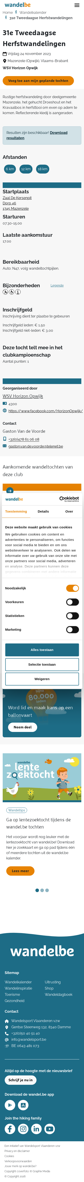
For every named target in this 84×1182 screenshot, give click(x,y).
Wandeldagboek (58, 994)
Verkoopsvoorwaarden (18, 1161)
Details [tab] (43, 511)
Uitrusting (53, 982)
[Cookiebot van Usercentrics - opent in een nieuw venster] (60, 499)
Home (8, 12)
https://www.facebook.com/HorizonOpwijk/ (46, 411)
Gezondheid (14, 1001)
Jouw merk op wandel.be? (20, 1166)
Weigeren (42, 679)
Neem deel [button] (23, 727)
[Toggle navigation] (77, 5)
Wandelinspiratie (18, 988)
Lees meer (20, 871)
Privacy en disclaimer (17, 1151)
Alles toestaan (42, 650)
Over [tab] (69, 511)
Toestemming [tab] (16, 511)
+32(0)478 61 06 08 (24, 439)
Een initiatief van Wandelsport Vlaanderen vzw (32, 1146)
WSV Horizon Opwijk (23, 396)
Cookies (9, 1156)
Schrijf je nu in (21, 1080)
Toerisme (12, 994)
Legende (57, 285)
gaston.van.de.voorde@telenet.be (36, 446)
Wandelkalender (32, 12)
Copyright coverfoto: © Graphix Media (27, 1171)
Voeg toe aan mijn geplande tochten (38, 81)
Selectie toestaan (42, 664)
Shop (49, 988)
